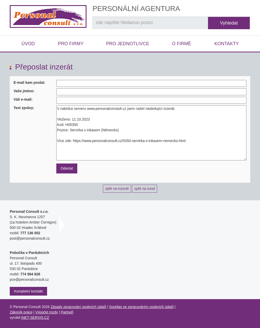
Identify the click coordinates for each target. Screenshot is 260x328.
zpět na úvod (144, 188)
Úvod (28, 43)
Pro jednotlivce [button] (127, 43)
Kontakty (226, 43)
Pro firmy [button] (70, 43)
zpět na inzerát (117, 188)
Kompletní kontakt (28, 291)
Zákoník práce (21, 312)
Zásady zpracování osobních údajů (78, 307)
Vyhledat (229, 23)
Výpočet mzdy (46, 312)
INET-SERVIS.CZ (35, 317)
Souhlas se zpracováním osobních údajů (141, 307)
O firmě (181, 43)
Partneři (67, 312)
